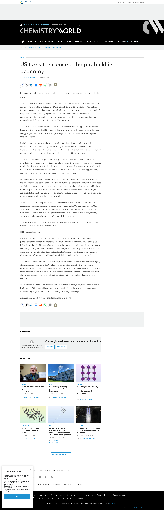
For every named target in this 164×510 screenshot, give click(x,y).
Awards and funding (86, 495)
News (22, 57)
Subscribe (45, 25)
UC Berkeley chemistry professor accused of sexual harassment (60, 389)
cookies (112, 504)
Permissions (79, 484)
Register (35, 25)
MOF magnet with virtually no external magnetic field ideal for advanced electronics (87, 390)
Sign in (50, 347)
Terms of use (56, 484)
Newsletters (33, 47)
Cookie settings (17, 502)
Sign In (26, 25)
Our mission (43, 495)
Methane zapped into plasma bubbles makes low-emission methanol (88, 430)
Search (79, 25)
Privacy (38, 484)
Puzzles (58, 47)
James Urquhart (87, 439)
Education (130, 2)
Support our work (119, 495)
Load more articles (61, 454)
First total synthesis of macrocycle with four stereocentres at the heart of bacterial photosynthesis (60, 431)
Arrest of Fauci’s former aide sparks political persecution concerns (33, 389)
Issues (49, 470)
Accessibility (68, 484)
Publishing (121, 2)
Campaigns (71, 495)
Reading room (49, 47)
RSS (68, 470)
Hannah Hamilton (54, 441)
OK (17, 496)
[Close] (30, 469)
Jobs (40, 47)
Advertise (33, 470)
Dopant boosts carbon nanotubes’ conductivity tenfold (31, 430)
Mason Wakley (86, 399)
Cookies (46, 484)
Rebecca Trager (29, 77)
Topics (41, 470)
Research (80, 384)
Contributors (58, 470)
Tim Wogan (29, 439)
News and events (57, 495)
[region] (17, 487)
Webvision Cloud (139, 508)
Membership (139, 2)
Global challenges (103, 495)
